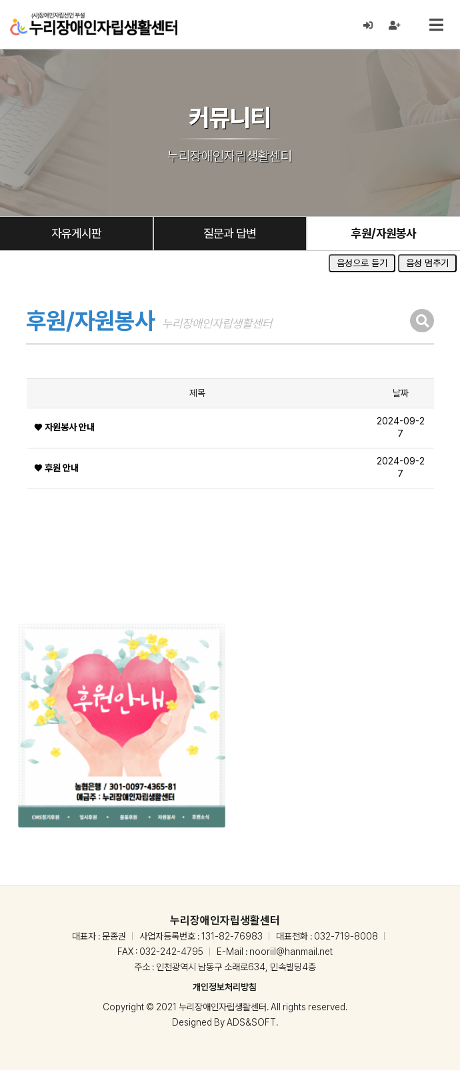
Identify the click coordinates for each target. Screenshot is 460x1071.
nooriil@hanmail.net (291, 952)
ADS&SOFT (251, 1023)
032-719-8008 (346, 937)
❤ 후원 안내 (56, 468)
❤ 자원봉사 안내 (64, 428)
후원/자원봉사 (383, 234)
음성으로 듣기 (362, 264)
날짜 (401, 393)
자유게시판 (76, 234)
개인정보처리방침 (225, 987)
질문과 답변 (229, 234)
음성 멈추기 (427, 264)
